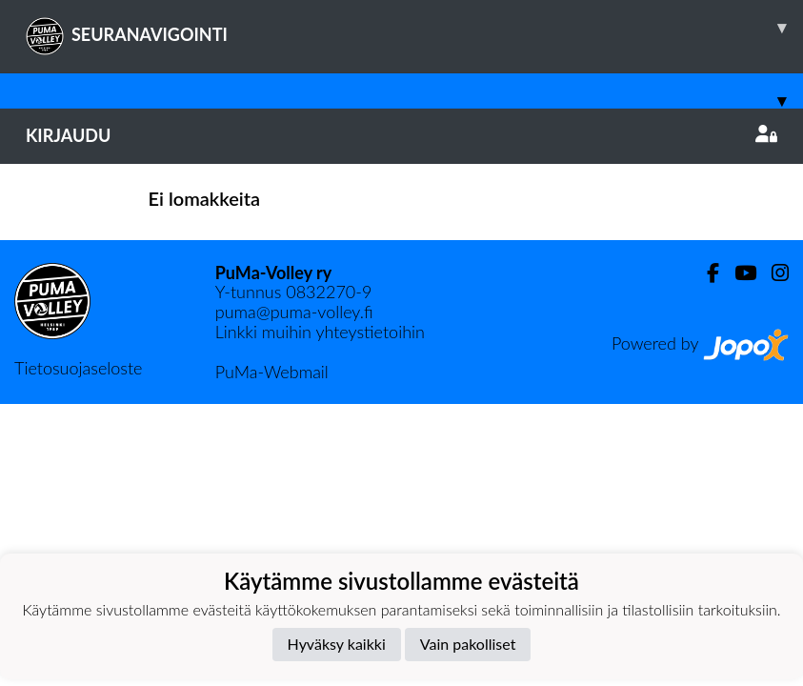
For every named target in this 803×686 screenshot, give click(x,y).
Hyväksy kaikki (337, 644)
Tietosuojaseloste (78, 367)
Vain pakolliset (468, 644)
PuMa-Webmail (272, 371)
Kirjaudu (401, 135)
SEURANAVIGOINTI (414, 27)
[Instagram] (772, 273)
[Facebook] (705, 273)
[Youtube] (737, 273)
